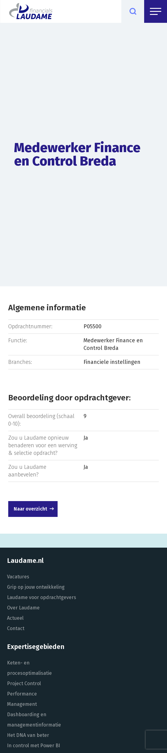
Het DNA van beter (28, 735)
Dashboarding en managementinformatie (34, 720)
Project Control (24, 683)
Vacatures (18, 577)
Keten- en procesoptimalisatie (29, 668)
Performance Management (22, 699)
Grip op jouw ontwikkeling (36, 587)
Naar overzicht (30, 509)
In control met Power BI (33, 745)
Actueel (15, 618)
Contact (15, 628)
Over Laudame (23, 608)
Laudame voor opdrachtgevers (41, 597)
